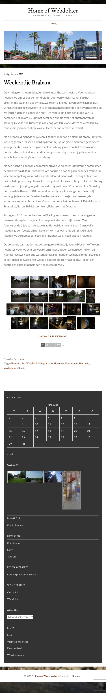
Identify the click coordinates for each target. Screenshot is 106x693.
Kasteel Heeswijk (55, 363)
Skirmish (77, 676)
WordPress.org (15, 654)
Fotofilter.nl (13, 543)
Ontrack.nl (13, 592)
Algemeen (19, 359)
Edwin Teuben (15, 525)
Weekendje (9, 368)
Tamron (11, 556)
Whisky (20, 368)
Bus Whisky (28, 363)
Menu (54, 23)
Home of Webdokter (53, 10)
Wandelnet (13, 598)
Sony (10, 549)
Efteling (40, 363)
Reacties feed (14, 648)
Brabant (16, 363)
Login (10, 634)
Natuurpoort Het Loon (77, 363)
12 (58, 345)
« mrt (10, 453)
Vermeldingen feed (17, 641)
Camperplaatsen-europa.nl (22, 574)
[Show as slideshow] (52, 336)
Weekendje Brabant (27, 82)
